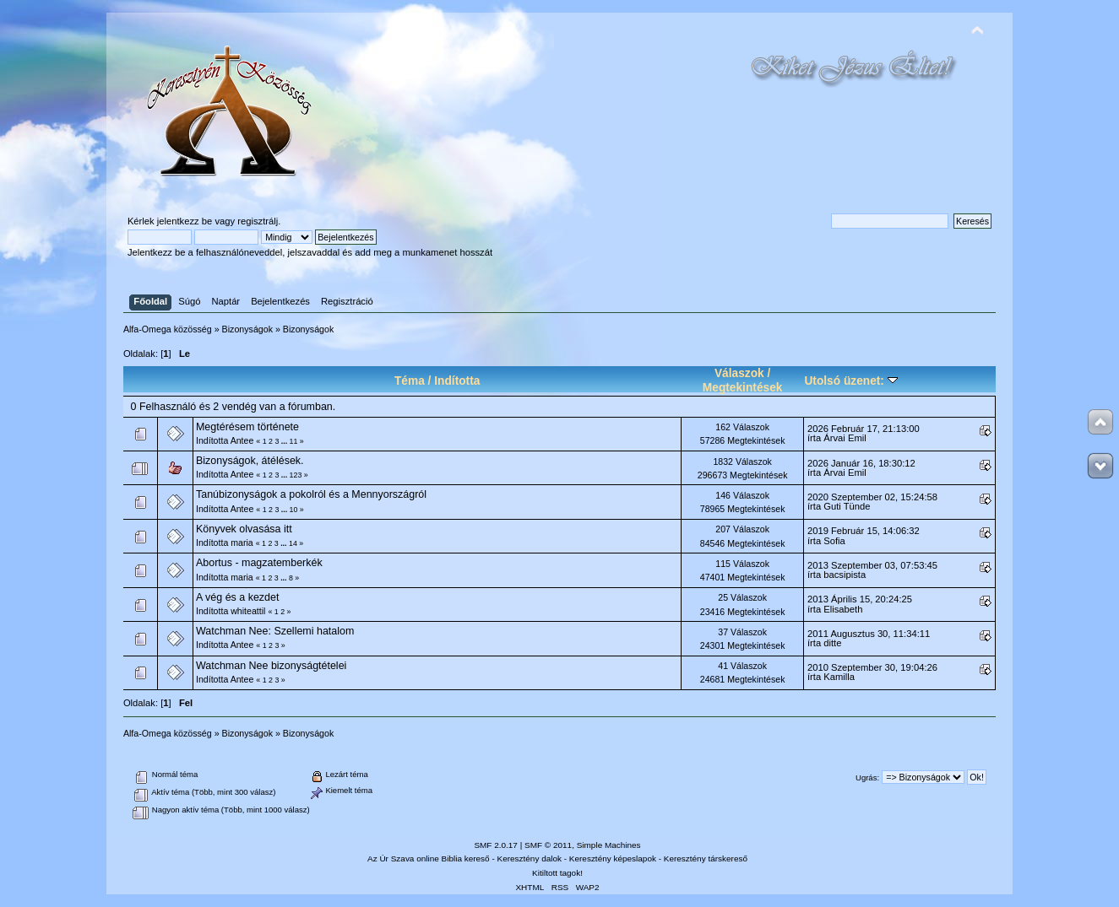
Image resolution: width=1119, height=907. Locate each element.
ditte (832, 643)
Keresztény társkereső (705, 858)
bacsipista (844, 575)
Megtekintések (743, 387)
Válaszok (739, 373)
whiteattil (248, 611)
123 (296, 475)
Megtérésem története (247, 427)
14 (293, 543)
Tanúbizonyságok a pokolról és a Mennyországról (311, 494)
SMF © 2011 (548, 845)
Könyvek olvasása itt (244, 529)
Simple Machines (609, 845)
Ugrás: (867, 777)
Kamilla (839, 677)
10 (294, 509)
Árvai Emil (844, 438)
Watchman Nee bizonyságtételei (271, 666)
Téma (409, 381)
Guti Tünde (846, 506)
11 (294, 441)
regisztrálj (257, 221)
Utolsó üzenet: (850, 381)
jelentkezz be (184, 221)
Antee (242, 440)
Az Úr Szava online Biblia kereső (428, 858)
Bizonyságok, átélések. (250, 461)
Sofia (834, 541)
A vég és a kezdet (237, 597)
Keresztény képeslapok (612, 858)
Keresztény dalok (529, 858)
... (285, 441)
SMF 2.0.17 (496, 845)
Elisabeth (842, 609)
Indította (457, 381)
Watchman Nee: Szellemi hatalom (275, 631)
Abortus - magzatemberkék (259, 563)
